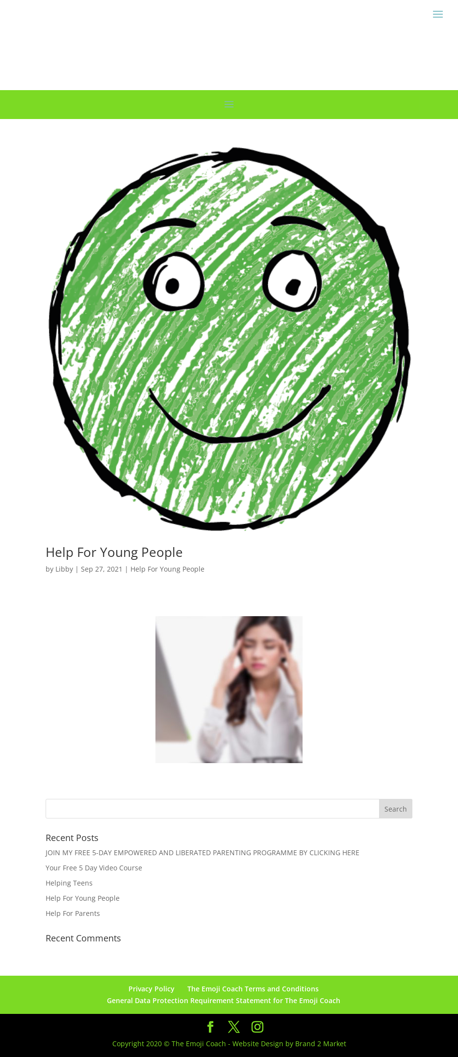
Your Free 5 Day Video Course (94, 867)
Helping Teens (69, 883)
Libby (64, 569)
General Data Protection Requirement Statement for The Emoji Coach (223, 1000)
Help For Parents (73, 913)
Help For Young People (114, 552)
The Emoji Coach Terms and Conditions (253, 988)
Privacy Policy (151, 988)
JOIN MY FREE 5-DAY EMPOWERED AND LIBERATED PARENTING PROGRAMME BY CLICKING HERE (202, 852)
